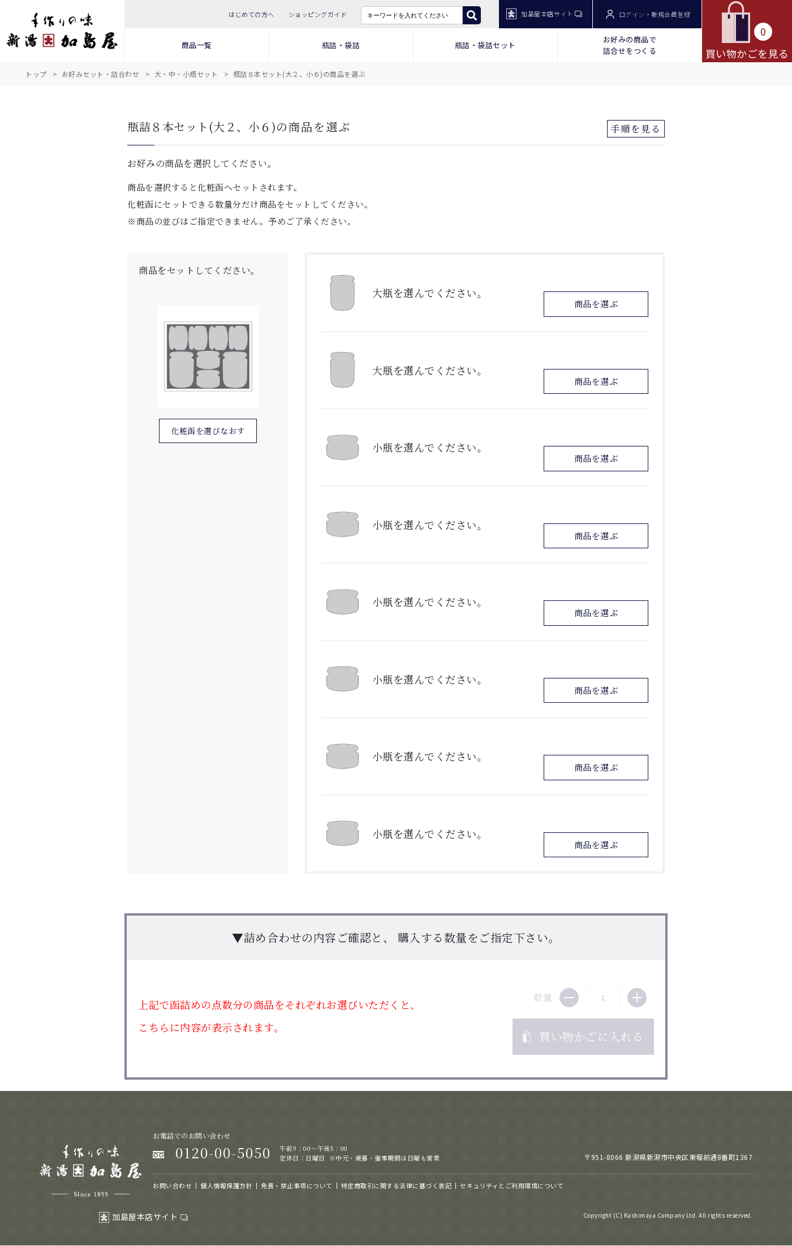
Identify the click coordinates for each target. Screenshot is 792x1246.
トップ (36, 74)
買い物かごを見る (747, 30)
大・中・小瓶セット (186, 74)
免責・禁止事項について (297, 1185)
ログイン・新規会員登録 (648, 14)
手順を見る (635, 128)
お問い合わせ (172, 1185)
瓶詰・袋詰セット (485, 45)
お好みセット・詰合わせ (101, 74)
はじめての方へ (251, 14)
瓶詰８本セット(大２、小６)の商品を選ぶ (299, 74)
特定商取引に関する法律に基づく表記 (396, 1185)
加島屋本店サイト (544, 13)
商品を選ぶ (596, 304)
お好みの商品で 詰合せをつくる (630, 45)
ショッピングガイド (318, 14)
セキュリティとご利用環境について (511, 1185)
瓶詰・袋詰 (341, 45)
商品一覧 (197, 45)
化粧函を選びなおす (208, 430)
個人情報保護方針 (226, 1185)
